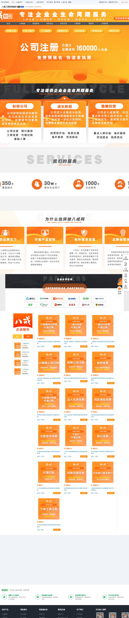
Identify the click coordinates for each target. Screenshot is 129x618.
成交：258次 (94, 383)
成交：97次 (67, 493)
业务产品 (5, 609)
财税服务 (36, 23)
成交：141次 (40, 456)
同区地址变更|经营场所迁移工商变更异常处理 (102, 416)
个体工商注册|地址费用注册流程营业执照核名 (48, 526)
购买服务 (56, 346)
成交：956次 (40, 346)
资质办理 (63, 23)
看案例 (91, 23)
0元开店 (41, 614)
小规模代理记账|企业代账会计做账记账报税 (26, 343)
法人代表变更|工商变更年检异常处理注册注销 (75, 416)
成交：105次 (94, 456)
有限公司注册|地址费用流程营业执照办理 (75, 378)
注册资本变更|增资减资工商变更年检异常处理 (48, 452)
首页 (8, 23)
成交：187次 (94, 420)
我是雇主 (23, 609)
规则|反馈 (61, 609)
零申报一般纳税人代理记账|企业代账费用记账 (26, 352)
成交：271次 (67, 381)
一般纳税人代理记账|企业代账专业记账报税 (26, 360)
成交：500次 (67, 346)
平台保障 (23, 614)
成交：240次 (40, 420)
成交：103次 (40, 493)
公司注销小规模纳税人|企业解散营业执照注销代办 (26, 369)
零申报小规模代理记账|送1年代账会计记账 (48, 416)
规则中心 (61, 614)
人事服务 (77, 23)
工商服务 (22, 23)
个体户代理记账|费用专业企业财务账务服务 (75, 452)
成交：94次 (94, 493)
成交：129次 (67, 456)
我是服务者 (43, 609)
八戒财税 (5, 614)
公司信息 (79, 614)
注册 (126, 2)
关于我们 (80, 609)
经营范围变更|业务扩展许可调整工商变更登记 (75, 489)
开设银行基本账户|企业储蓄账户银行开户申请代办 (102, 489)
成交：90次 (40, 529)
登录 (122, 2)
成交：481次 (94, 346)
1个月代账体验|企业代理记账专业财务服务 (48, 489)
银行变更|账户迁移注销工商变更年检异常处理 (102, 452)
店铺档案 (104, 23)
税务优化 (49, 23)
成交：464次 (40, 383)
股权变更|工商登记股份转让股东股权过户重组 (102, 379)
